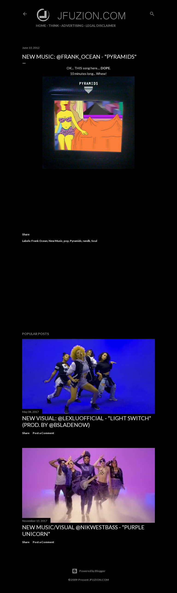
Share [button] (26, 234)
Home (41, 25)
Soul (94, 241)
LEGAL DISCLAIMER (101, 25)
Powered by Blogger (88, 571)
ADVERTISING (72, 25)
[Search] (152, 12)
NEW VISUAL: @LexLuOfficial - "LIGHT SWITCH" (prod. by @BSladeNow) (86, 421)
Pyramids (76, 241)
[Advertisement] (88, 287)
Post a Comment (43, 433)
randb (86, 241)
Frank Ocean (39, 241)
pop (66, 241)
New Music (55, 241)
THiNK (53, 25)
